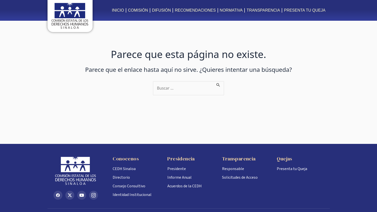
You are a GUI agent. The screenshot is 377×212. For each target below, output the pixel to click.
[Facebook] (57, 195)
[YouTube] (81, 195)
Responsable (233, 169)
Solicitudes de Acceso (240, 177)
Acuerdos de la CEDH (184, 186)
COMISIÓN (138, 10)
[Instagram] (93, 195)
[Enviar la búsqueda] (219, 84)
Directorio (121, 177)
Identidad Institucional (132, 194)
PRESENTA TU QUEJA (304, 10)
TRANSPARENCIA (263, 10)
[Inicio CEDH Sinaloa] (79, 171)
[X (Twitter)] (69, 195)
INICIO (118, 10)
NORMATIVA (231, 10)
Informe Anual (179, 177)
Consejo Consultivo (129, 186)
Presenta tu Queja (292, 169)
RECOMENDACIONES (195, 10)
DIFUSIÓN (161, 10)
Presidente (176, 169)
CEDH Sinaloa (124, 169)
